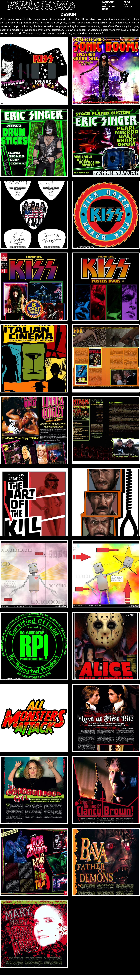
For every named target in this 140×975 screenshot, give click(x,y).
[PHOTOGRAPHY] (108, 6)
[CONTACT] (128, 6)
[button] (105, 4)
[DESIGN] (105, 9)
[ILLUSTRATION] (108, 2)
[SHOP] (126, 4)
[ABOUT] (127, 2)
